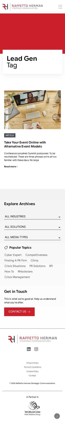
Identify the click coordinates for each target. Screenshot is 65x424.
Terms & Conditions (32, 367)
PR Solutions (37, 266)
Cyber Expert (13, 255)
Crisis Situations (15, 266)
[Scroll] (57, 416)
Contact (32, 375)
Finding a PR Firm (16, 260)
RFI (51, 266)
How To (9, 271)
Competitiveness (36, 255)
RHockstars (25, 271)
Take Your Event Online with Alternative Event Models (25, 144)
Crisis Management (17, 277)
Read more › (10, 166)
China (34, 260)
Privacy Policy (33, 363)
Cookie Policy (33, 371)
